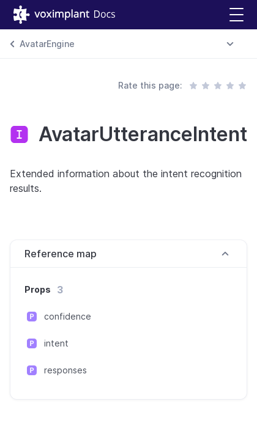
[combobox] (230, 44)
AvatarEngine (47, 43)
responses (65, 370)
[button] (236, 15)
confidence (67, 316)
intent (56, 343)
